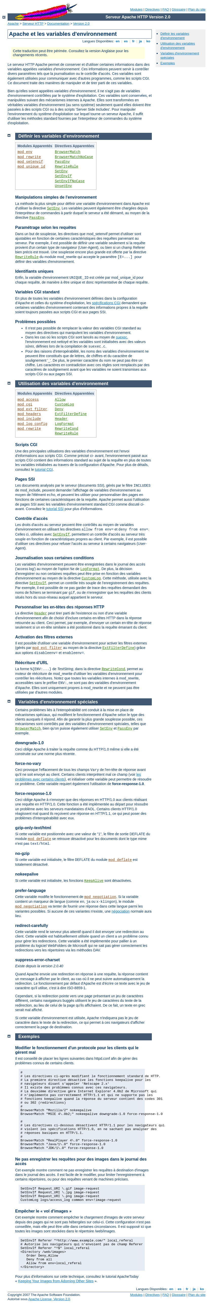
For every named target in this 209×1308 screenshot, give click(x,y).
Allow (60, 400)
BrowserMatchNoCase (74, 157)
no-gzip (22, 853)
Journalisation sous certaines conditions (54, 558)
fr (133, 41)
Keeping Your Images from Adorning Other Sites (56, 1281)
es (126, 41)
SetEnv (61, 171)
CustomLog (64, 404)
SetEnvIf (63, 176)
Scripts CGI (26, 445)
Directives (152, 9)
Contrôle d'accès (31, 518)
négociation (121, 911)
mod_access (28, 400)
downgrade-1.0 (29, 743)
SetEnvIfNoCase (70, 181)
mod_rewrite (29, 157)
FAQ (165, 9)
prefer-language (30, 890)
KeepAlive (93, 881)
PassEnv (62, 162)
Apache (13, 23)
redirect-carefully (31, 925)
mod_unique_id (31, 167)
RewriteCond (66, 429)
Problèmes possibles (35, 322)
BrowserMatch (67, 152)
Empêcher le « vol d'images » (43, 1211)
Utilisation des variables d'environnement (177, 46)
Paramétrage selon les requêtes (45, 227)
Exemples (167, 63)
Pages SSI (25, 479)
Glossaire (179, 9)
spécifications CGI (106, 303)
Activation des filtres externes (44, 637)
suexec (121, 337)
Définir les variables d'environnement (174, 36)
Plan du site (196, 9)
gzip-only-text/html (33, 828)
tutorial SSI (55, 509)
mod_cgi (24, 404)
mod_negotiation (100, 897)
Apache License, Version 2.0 (49, 1299)
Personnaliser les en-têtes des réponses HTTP (59, 607)
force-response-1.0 (33, 793)
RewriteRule (66, 167)
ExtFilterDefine (71, 414)
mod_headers (29, 414)
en (117, 41)
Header (61, 419)
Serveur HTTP (33, 23)
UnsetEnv (63, 186)
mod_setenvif (30, 162)
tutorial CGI (44, 470)
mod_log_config (32, 424)
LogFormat (64, 424)
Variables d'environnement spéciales (58, 701)
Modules (136, 9)
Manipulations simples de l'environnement (56, 197)
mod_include (29, 419)
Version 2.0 (81, 23)
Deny (59, 409)
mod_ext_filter (32, 409)
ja (140, 41)
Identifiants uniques (34, 271)
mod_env (24, 152)
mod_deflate (39, 839)
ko (148, 41)
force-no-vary (28, 763)
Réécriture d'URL (31, 663)
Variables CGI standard (37, 292)
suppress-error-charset (37, 960)
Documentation (58, 23)
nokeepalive (26, 874)
